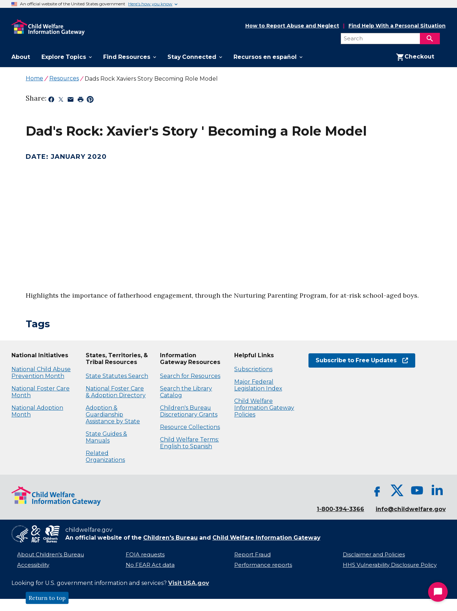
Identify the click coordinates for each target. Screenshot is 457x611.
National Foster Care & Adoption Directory (116, 392)
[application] (125, 215)
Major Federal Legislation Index (258, 385)
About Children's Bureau (50, 554)
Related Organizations (105, 456)
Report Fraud (252, 554)
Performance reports (263, 565)
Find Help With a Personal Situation (397, 26)
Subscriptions (253, 369)
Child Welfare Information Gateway (266, 537)
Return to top (47, 597)
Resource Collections (190, 427)
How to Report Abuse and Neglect (292, 26)
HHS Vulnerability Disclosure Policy (390, 565)
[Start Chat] (438, 592)
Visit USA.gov (188, 583)
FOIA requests (145, 554)
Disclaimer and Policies (374, 554)
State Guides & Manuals (106, 437)
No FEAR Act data (150, 565)
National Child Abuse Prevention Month (41, 372)
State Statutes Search (117, 376)
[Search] (430, 38)
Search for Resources (190, 376)
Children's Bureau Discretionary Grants (188, 411)
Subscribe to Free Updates (362, 360)
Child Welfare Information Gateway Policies (264, 408)
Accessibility (33, 565)
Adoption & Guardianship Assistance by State (113, 414)
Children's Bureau (170, 537)
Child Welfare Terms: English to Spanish (189, 443)
